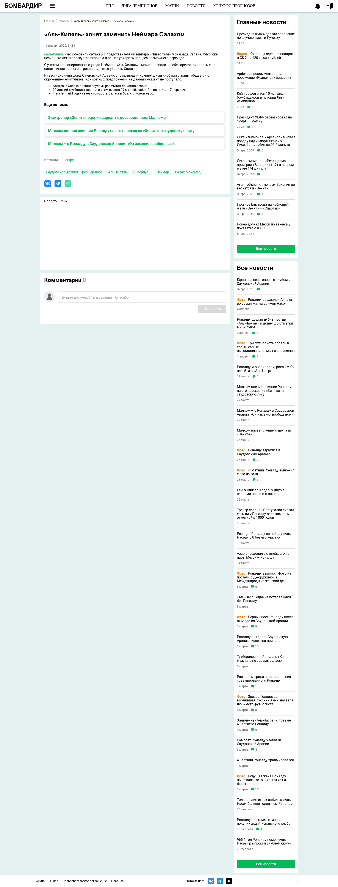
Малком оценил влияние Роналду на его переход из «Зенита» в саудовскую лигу (121, 130)
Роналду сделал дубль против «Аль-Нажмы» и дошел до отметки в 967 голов (265, 323)
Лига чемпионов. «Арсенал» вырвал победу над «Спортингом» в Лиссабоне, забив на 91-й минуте (266, 141)
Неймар (162, 172)
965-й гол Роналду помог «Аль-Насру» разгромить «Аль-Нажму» (264, 841)
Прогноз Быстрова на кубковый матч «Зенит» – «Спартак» (263, 206)
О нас (54, 881)
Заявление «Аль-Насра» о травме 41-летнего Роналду (264, 722)
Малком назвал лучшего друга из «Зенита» (264, 432)
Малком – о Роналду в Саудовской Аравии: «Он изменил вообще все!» (112, 143)
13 (257, 646)
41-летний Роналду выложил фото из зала (265, 472)
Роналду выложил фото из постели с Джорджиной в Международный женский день (264, 577)
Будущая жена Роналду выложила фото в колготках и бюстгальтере (261, 780)
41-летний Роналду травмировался (265, 760)
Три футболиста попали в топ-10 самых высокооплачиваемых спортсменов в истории (266, 347)
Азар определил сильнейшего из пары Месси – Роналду (263, 555)
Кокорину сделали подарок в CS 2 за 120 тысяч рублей (265, 56)
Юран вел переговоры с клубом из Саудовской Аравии (264, 281)
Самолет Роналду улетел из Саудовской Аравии (259, 742)
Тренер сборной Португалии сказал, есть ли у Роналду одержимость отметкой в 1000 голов (266, 514)
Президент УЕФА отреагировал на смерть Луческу (264, 119)
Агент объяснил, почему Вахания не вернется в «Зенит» (266, 186)
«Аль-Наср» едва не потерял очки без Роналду (264, 599)
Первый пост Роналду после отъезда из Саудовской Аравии (265, 619)
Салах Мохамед (188, 172)
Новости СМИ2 (55, 201)
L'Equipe (67, 160)
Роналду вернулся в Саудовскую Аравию (258, 452)
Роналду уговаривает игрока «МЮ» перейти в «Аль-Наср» (265, 369)
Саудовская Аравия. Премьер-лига (74, 172)
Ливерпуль (141, 172)
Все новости (266, 249)
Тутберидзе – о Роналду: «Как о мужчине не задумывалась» (262, 658)
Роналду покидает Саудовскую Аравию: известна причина (262, 639)
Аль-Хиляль (117, 172)
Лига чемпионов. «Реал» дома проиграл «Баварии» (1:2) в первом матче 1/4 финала (265, 164)
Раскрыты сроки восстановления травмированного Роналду (264, 678)
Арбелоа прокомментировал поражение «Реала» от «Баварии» (264, 75)
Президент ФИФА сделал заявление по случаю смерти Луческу (266, 36)
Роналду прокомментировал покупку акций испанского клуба (263, 822)
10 (257, 789)
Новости (64, 21)
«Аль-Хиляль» (55, 54)
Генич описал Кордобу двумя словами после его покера (260, 492)
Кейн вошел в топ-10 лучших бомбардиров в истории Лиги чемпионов (261, 97)
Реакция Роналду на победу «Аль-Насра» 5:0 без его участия (264, 535)
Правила (117, 881)
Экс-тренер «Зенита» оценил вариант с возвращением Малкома (107, 117)
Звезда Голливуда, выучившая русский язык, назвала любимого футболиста (265, 700)
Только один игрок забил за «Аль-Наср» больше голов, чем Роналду (264, 801)
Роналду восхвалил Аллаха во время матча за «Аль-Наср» (264, 301)
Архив (40, 881)
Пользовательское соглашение (85, 881)
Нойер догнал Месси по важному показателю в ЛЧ (263, 226)
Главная (49, 21)
